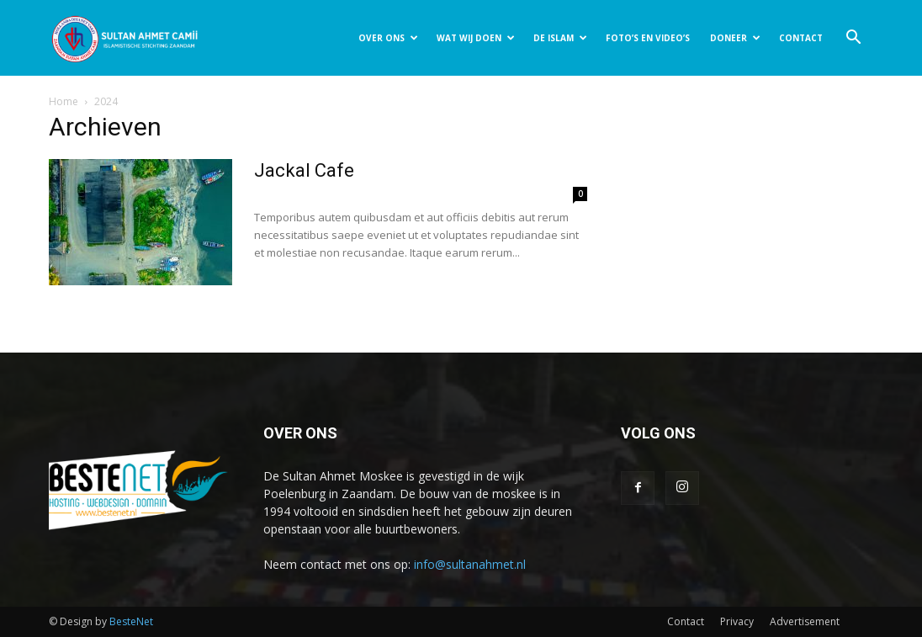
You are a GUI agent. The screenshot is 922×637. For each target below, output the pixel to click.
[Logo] (124, 38)
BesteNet (131, 621)
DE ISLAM (560, 38)
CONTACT (801, 38)
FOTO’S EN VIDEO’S (648, 38)
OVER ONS (388, 38)
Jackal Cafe (304, 170)
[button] (853, 39)
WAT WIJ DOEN (476, 38)
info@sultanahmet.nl (470, 564)
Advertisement (805, 621)
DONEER (735, 38)
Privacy (737, 621)
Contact (685, 621)
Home (63, 101)
